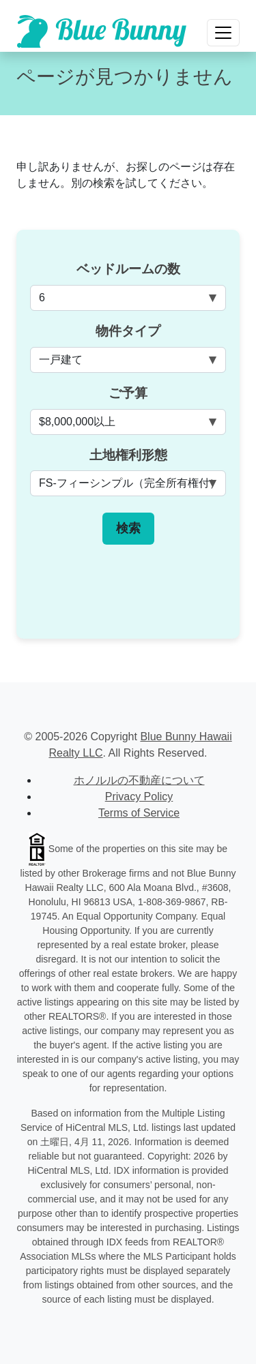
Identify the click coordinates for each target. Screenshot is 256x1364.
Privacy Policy (139, 796)
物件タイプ (128, 331)
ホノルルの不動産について (139, 780)
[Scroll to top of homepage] (101, 31)
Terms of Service (139, 813)
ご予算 (128, 393)
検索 (128, 528)
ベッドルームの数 (128, 269)
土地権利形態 (128, 455)
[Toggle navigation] (223, 32)
